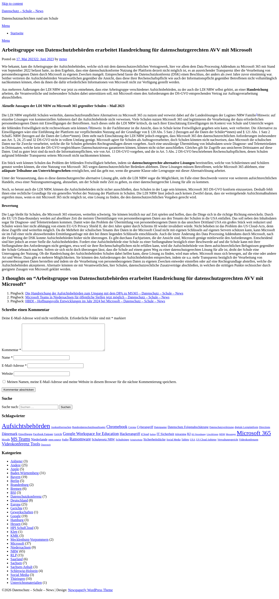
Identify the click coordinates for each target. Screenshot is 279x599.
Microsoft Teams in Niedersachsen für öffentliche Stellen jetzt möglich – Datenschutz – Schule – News (97, 297)
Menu (6, 26)
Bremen (16, 494)
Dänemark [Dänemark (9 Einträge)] (9, 439)
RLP (13, 560)
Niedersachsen (20, 552)
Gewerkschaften (21, 517)
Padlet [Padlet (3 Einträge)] (65, 444)
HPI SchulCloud (21, 533)
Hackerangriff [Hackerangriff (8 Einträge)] (130, 439)
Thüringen (17, 584)
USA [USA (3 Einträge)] (192, 444)
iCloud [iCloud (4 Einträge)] (145, 439)
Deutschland (19, 505)
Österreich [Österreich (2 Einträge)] (46, 450)
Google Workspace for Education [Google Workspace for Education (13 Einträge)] (91, 439)
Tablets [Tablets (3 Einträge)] (185, 444)
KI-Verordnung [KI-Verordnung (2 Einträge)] (199, 439)
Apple (14, 474)
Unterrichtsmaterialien (26, 588)
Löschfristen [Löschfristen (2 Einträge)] (212, 439)
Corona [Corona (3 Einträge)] (132, 432)
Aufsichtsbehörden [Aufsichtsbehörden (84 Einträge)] (26, 431)
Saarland (16, 564)
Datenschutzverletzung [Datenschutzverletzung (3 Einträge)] (221, 432)
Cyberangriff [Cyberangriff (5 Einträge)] (145, 432)
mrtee (63, 59)
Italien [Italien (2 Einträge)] (153, 439)
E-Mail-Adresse (14, 371)
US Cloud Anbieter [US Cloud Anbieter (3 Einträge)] (206, 444)
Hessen (15, 529)
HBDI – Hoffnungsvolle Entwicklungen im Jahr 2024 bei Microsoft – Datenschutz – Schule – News (95, 301)
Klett (13, 537)
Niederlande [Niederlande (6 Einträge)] (39, 444)
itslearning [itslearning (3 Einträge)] (180, 439)
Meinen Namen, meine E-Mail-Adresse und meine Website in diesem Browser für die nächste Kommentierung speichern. (92, 387)
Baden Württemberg (24, 478)
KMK (14, 541)
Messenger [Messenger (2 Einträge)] (231, 439)
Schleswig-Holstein (24, 576)
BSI (13, 498)
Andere (15, 470)
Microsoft (17, 548)
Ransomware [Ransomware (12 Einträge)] (80, 444)
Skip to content (12, 3)
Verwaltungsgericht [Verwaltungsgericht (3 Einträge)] (227, 444)
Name (7, 363)
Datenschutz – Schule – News (22, 11)
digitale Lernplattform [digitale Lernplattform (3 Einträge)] (246, 432)
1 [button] (257, 114)
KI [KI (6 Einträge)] (189, 439)
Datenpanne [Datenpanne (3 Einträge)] (160, 432)
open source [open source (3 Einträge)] (54, 444)
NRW (14, 556)
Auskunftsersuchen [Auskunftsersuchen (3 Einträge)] (61, 432)
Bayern (15, 482)
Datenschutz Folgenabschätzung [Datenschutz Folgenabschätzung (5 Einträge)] (188, 432)
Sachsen (16, 568)
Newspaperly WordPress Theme (90, 595)
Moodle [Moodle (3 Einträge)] (6, 444)
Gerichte (16, 513)
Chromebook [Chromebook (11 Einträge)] (116, 432)
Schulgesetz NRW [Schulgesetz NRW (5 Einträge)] (103, 444)
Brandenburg (19, 490)
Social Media (19, 580)
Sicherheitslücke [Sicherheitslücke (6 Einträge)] (154, 444)
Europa (15, 509)
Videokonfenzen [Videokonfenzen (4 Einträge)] (248, 444)
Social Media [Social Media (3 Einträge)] (174, 444)
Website (7, 379)
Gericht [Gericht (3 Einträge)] (58, 439)
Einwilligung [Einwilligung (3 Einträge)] (25, 439)
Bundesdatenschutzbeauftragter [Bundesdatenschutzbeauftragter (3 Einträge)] (88, 432)
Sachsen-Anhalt (21, 572)
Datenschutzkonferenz (26, 502)
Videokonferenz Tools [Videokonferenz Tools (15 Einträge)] (21, 449)
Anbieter (16, 466)
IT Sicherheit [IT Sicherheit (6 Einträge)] (165, 439)
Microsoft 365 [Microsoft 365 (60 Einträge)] (254, 438)
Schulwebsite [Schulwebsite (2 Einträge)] (136, 445)
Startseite (17, 33)
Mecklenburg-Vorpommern (29, 545)
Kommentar (11, 355)
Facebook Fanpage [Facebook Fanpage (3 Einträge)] (43, 439)
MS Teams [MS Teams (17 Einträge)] (20, 444)
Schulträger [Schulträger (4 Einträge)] (122, 444)
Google (15, 521)
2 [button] (89, 127)
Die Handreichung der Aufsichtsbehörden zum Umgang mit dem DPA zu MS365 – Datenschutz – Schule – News (104, 293)
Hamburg (17, 525)
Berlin (14, 486)
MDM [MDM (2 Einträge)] (222, 439)
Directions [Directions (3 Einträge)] (264, 432)
